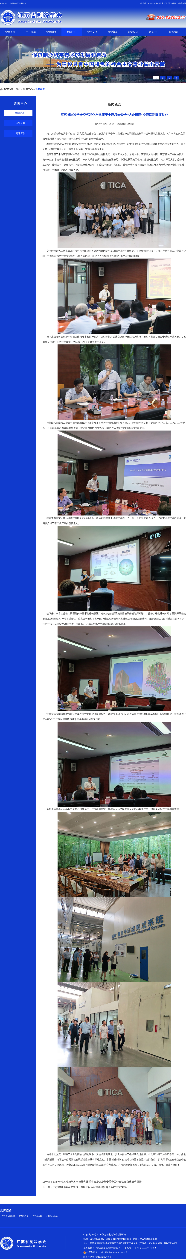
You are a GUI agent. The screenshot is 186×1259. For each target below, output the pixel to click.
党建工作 (20, 133)
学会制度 (51, 32)
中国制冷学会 (52, 1216)
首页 (18, 89)
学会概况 (31, 32)
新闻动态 (19, 113)
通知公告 (20, 123)
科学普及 (113, 32)
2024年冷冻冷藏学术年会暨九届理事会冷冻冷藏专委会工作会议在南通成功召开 (97, 1181)
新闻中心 (72, 32)
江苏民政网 (24, 1216)
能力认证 (133, 32)
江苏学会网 (37, 1216)
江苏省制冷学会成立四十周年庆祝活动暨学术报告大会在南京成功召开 (92, 1187)
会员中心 (154, 32)
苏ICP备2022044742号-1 (145, 1248)
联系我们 (174, 32)
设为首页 (172, 3)
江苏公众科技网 (8, 1216)
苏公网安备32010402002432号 (114, 1252)
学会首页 (10, 32)
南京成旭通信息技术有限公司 (108, 1248)
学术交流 (92, 32)
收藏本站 (182, 3)
